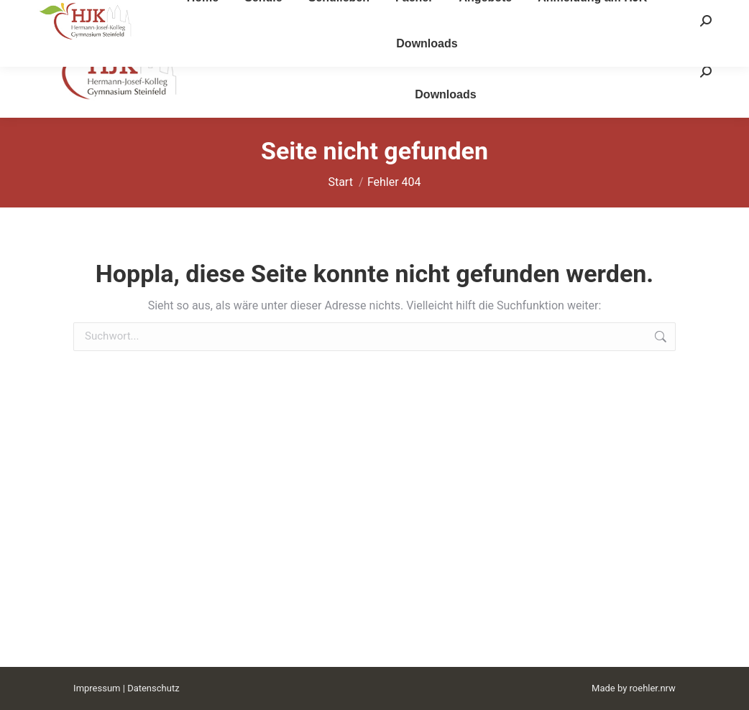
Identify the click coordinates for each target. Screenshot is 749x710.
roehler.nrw (653, 688)
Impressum (96, 688)
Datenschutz (153, 688)
